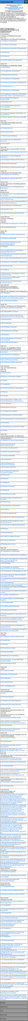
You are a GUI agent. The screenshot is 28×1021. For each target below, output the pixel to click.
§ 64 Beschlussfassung (6, 532)
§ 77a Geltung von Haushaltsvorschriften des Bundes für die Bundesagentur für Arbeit (12, 618)
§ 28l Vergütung (4, 334)
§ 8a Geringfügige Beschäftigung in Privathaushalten (9, 98)
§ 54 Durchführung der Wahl (7, 494)
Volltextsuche (3, 1006)
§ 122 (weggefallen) (5, 936)
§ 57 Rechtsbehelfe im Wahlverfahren (10, 505)
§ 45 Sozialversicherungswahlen (8, 448)
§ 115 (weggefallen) (5, 905)
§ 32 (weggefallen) (5, 384)
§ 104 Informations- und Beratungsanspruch (12, 782)
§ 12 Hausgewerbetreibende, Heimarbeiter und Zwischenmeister (12, 114)
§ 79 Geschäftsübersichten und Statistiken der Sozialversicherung (12, 626)
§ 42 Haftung (3, 430)
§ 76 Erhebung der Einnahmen (8, 610)
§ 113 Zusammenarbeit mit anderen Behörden (12, 894)
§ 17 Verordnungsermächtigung (8, 136)
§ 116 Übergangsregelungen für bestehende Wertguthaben (12, 909)
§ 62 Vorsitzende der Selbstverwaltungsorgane (12, 525)
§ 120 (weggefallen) (5, 928)
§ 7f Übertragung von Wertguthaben (9, 90)
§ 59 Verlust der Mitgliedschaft (8, 513)
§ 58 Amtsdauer (4, 509)
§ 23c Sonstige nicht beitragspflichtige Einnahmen (13, 258)
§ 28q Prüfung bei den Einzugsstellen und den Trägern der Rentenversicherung (12, 359)
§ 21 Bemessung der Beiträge (8, 238)
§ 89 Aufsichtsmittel (5, 678)
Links (1, 1010)
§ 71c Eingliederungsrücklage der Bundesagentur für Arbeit (13, 579)
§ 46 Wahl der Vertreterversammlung (10, 451)
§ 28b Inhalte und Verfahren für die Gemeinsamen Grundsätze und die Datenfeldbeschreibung (13, 297)
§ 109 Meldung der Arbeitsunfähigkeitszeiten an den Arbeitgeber (13, 856)
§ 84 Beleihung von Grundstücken (9, 655)
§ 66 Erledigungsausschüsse (8, 544)
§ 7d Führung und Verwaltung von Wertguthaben (13, 82)
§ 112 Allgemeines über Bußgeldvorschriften (12, 890)
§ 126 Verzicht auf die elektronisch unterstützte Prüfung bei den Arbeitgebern (12, 956)
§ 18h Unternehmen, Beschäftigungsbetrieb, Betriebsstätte (12, 187)
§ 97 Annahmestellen (5, 741)
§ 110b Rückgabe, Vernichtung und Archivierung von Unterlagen (13, 876)
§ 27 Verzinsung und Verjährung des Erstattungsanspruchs (10, 278)
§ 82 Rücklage (4, 644)
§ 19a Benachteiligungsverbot (8, 227)
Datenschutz (3, 1014)
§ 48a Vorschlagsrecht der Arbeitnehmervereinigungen (7, 464)
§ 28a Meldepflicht (5, 293)
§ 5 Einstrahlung (4, 56)
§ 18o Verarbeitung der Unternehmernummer (12, 213)
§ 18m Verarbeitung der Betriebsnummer (11, 205)
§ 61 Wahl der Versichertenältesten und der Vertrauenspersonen (11, 521)
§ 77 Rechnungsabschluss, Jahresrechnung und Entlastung (13, 614)
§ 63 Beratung (4, 528)
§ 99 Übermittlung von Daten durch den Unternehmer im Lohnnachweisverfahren (11, 759)
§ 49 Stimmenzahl (5, 475)
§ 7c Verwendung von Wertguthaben (10, 78)
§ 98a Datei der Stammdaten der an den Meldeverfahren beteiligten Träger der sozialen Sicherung (12, 750)
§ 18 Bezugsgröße (5, 143)
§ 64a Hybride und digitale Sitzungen (10, 536)
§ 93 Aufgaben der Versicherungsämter (10, 700)
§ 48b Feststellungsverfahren (8, 467)
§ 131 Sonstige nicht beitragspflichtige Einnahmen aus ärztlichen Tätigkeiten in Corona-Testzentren (13, 976)
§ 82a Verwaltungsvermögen (8, 648)
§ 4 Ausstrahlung (4, 52)
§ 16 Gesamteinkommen (6, 132)
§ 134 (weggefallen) (5, 987)
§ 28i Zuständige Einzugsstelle (8, 327)
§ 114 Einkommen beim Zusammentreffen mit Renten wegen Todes (12, 902)
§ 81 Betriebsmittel (5, 640)
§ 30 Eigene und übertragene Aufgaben (10, 376)
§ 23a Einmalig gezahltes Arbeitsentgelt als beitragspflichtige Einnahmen (11, 251)
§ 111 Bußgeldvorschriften (7, 886)
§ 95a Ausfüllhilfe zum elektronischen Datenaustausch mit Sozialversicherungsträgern (13, 722)
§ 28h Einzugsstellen (5, 323)
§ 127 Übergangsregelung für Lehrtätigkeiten (12, 959)
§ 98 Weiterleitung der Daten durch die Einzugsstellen (10, 746)
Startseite (2, 1002)
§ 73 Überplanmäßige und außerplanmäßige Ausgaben (12, 599)
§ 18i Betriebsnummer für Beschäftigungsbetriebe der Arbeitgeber (13, 194)
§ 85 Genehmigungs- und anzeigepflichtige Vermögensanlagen (11, 660)
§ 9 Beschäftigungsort (6, 102)
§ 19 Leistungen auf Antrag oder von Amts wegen (13, 223)
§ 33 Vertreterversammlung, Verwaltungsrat (11, 388)
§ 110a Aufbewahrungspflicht (8, 871)
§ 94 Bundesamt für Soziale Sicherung (10, 704)
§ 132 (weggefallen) (5, 979)
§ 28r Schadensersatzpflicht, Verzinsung (11, 362)
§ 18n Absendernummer (6, 209)
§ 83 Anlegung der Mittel (6, 652)
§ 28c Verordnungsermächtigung (9, 300)
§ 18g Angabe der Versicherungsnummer (11, 178)
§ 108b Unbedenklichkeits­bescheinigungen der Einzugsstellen (12, 852)
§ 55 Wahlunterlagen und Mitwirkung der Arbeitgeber (11, 498)
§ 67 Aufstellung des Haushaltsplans (10, 551)
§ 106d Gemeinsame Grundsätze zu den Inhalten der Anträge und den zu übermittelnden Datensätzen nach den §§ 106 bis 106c (13, 836)
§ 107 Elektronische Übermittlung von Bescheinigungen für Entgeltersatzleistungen (12, 840)
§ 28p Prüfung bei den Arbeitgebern (9, 354)
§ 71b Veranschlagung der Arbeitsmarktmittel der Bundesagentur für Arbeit (13, 575)
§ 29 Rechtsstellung (5, 372)
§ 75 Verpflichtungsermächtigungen (9, 606)
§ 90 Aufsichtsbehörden (6, 682)
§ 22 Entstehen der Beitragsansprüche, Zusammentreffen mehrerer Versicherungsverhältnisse (10, 243)
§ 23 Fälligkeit (4, 246)
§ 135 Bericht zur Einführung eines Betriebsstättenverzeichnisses (9, 992)
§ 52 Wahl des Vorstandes (7, 486)
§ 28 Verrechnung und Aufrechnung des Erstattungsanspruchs (10, 282)
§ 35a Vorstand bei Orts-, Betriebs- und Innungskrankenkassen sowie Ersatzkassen (12, 400)
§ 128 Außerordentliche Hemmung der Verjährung (13, 963)
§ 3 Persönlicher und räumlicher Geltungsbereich (13, 48)
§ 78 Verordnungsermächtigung (8, 621)
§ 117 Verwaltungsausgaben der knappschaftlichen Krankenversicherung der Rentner (13, 917)
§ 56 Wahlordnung (5, 501)
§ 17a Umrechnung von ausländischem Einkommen (10, 140)
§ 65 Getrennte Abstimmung (7, 540)
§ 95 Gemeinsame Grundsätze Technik (10, 717)
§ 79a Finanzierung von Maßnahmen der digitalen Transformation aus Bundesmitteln (13, 630)
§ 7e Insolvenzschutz (5, 86)
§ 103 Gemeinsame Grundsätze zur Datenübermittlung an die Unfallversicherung (12, 774)
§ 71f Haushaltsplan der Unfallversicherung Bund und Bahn (13, 591)
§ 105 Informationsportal (6, 786)
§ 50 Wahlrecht (4, 478)
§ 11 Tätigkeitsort (4, 109)
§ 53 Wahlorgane (4, 490)
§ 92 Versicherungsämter (7, 697)
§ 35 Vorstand (4, 395)
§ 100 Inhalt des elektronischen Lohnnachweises (13, 762)
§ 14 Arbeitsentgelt (5, 124)
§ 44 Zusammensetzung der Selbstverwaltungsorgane (7, 444)
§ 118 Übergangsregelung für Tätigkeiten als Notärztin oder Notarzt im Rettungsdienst (12, 921)
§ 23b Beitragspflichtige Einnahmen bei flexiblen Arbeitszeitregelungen (13, 255)
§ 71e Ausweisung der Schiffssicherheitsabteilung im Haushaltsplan (13, 587)
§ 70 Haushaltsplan (5, 563)
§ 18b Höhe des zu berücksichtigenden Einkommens (10, 156)
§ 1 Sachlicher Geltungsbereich (8, 41)
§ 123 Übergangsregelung (7, 940)
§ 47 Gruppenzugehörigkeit (7, 455)
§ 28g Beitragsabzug (5, 319)
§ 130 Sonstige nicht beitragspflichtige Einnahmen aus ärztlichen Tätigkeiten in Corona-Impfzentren (13, 972)
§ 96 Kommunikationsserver (7, 737)
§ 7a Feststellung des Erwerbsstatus (10, 71)
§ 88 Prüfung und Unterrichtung (8, 674)
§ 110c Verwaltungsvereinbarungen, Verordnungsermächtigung (9, 880)
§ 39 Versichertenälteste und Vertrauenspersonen (13, 419)
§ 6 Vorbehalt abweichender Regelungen (11, 60)
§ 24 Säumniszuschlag (6, 266)
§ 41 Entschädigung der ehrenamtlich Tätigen (12, 426)
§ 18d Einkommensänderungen (8, 163)
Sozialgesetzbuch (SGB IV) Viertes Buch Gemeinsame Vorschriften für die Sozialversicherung (14, 7)
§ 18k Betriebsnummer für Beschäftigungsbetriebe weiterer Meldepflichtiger (13, 198)
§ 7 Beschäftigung (5, 67)
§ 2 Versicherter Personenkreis (8, 44)
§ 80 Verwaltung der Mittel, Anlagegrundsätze (12, 636)
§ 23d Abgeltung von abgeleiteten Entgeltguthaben (13, 262)
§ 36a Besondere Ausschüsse (8, 407)
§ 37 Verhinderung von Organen (8, 411)
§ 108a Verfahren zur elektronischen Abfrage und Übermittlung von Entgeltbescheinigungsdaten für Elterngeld (13, 849)
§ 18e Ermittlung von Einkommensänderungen (12, 167)
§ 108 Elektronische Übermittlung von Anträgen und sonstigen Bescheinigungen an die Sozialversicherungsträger (12, 844)
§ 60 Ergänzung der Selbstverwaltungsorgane (12, 517)
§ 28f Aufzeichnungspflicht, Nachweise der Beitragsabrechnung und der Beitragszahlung (12, 316)
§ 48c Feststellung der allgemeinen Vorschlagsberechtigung (9, 471)
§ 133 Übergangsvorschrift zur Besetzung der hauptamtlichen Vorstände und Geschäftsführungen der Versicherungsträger (14, 985)
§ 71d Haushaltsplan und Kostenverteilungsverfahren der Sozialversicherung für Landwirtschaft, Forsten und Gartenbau (13, 584)
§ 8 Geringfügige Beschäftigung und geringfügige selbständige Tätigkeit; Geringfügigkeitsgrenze (13, 95)
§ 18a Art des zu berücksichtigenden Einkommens (13, 152)
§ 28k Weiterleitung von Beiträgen (9, 331)
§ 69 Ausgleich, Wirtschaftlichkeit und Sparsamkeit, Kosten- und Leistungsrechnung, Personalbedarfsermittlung (13, 560)
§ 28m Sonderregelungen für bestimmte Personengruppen (10, 339)
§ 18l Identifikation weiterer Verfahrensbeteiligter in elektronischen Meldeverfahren (13, 202)
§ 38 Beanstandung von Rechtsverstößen (11, 415)
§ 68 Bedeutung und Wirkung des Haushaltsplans (13, 555)
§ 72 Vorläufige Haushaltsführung (9, 594)
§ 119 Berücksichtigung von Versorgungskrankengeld (7, 925)
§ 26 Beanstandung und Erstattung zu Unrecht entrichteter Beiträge (12, 274)
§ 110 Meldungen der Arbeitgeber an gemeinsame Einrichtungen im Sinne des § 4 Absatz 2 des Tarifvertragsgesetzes (13, 865)
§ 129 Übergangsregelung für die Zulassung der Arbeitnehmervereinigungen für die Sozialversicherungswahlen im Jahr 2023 (13, 969)
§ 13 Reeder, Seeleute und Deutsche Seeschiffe (13, 117)
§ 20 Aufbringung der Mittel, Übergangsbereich (12, 234)
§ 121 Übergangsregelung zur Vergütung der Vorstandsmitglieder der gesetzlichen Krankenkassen (12, 933)
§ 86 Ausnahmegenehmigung (8, 663)
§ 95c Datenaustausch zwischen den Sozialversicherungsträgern (10, 730)
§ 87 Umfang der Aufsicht (7, 670)
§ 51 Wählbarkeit (4, 482)
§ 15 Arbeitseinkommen (6, 128)
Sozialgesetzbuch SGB (6, 2)
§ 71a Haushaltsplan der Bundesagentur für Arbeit (13, 571)
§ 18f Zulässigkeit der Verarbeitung (9, 174)
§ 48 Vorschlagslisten (6, 459)
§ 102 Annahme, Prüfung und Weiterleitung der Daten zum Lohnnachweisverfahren (12, 770)
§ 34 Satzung (3, 392)
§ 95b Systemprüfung (6, 725)
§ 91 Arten (3, 693)
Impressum (3, 1018)
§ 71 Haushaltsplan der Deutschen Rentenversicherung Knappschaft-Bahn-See (12, 568)
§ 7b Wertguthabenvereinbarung (8, 75)
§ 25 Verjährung (4, 269)
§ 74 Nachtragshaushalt (6, 602)
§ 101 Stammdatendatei (6, 766)
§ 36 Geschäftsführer (5, 403)
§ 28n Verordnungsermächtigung (9, 342)
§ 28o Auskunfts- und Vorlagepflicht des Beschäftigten (10, 351)
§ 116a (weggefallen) (5, 913)
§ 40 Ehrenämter (4, 422)
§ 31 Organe (3, 380)
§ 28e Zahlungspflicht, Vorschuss (9, 311)
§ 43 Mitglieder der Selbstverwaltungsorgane (12, 440)
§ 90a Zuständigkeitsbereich (7, 686)
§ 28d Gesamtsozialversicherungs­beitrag (11, 307)
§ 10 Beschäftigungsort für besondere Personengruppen (10, 106)
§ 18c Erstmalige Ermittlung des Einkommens (12, 159)
